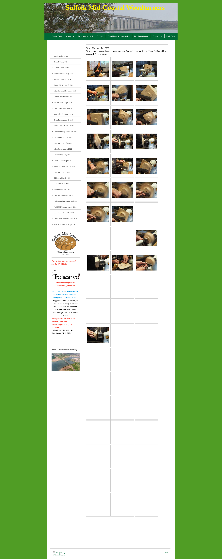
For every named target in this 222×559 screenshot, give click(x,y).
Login (166, 552)
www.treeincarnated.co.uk (65, 295)
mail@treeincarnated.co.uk (64, 298)
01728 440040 (58, 292)
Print (56, 553)
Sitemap (62, 553)
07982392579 (72, 292)
